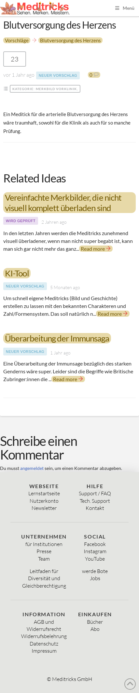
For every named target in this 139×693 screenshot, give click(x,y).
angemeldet (32, 468)
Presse (43, 551)
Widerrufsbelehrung (44, 636)
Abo (95, 629)
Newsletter (44, 508)
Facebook (95, 544)
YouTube (95, 558)
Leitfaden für (44, 571)
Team (44, 558)
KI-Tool (17, 273)
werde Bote (95, 571)
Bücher (95, 622)
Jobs (95, 578)
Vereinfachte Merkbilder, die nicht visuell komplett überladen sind (63, 202)
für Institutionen (44, 544)
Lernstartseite (44, 493)
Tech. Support (95, 501)
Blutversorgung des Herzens (70, 40)
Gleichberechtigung (44, 585)
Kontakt (95, 508)
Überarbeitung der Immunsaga (57, 338)
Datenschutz (44, 643)
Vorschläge (17, 40)
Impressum (44, 650)
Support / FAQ (95, 493)
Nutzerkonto (44, 501)
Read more (96, 249)
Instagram (95, 551)
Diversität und (44, 578)
